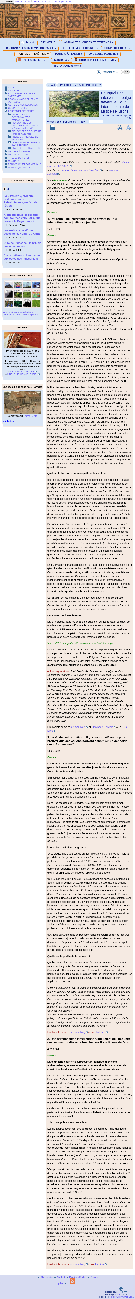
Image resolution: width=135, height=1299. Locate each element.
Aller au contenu (23, 1)
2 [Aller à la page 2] (8, 188)
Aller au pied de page (63, 1)
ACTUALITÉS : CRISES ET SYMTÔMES (88, 42)
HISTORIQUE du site (67, 66)
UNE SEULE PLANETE (103, 54)
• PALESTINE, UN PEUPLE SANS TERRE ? (80, 85)
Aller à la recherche (42, 1)
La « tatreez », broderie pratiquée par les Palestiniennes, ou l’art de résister (20, 201)
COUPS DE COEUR (116, 48)
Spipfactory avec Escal (122, 1297)
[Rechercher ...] (110, 72)
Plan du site (45, 1277)
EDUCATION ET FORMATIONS (96, 59)
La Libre (100, 1032)
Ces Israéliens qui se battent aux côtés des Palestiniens (22, 257)
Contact (59, 1277)
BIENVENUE (48, 42)
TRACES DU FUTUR (33, 59)
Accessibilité (7, 2)
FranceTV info (30, 416)
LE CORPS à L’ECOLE (22, 371)
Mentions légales (77, 1277)
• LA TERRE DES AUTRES (26, 148)
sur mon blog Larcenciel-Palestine (80, 170)
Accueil (27, 42)
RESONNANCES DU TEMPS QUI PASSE (30, 48)
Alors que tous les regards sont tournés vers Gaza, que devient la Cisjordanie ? (22, 218)
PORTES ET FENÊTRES (32, 54)
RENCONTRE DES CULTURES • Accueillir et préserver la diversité (25, 125)
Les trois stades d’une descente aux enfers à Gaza (22, 232)
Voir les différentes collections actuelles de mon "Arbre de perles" (20, 313)
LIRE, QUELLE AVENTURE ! (22, 374)
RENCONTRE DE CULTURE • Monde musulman (26, 132)
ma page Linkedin (103, 727)
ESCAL (118, 1294)
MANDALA (61, 60)
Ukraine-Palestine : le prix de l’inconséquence (22, 245)
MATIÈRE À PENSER (68, 54)
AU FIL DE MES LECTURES (80, 48)
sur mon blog (77, 727)
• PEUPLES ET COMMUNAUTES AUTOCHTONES (21, 117)
